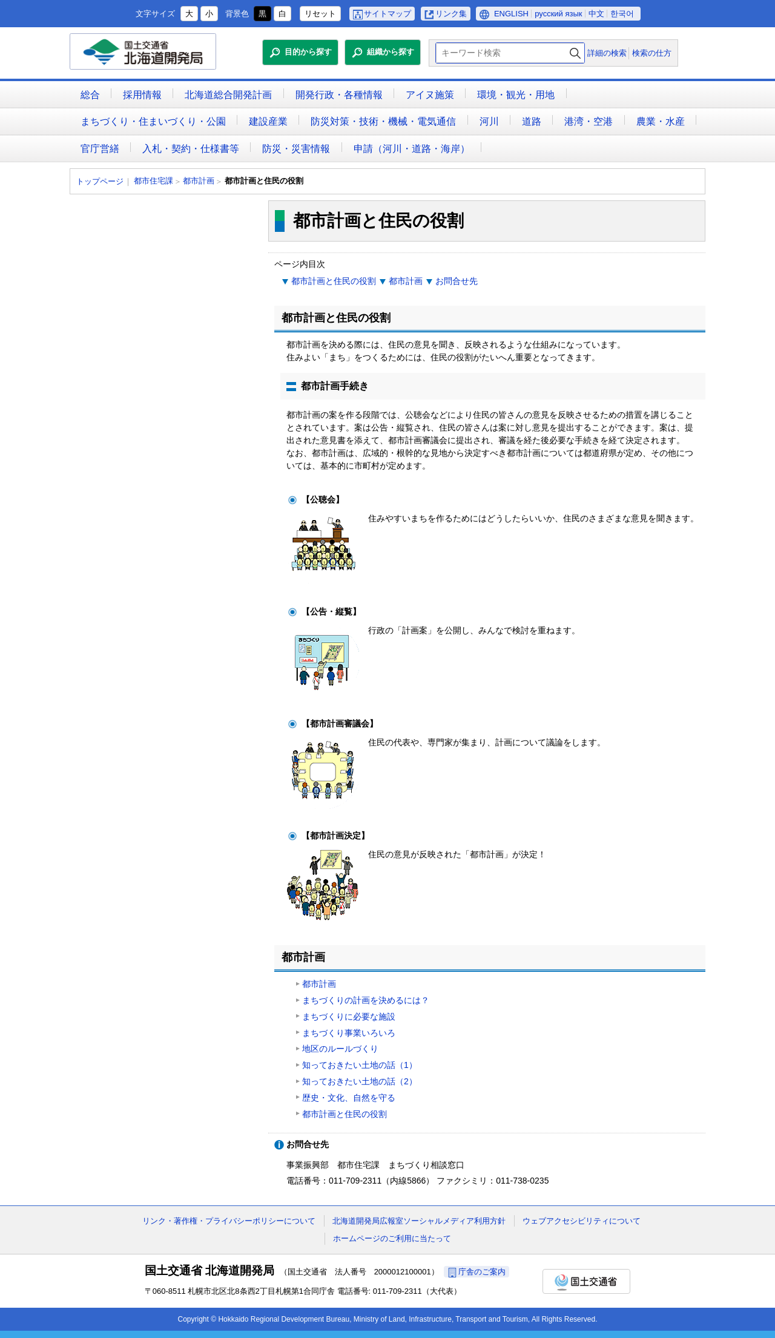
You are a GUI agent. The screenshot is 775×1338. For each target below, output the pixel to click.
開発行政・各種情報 (339, 95)
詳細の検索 (607, 53)
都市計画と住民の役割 (333, 281)
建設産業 (268, 121)
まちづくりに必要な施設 (348, 1016)
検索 (575, 53)
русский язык (558, 13)
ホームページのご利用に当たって (392, 1238)
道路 (531, 121)
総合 (90, 95)
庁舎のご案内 (482, 1271)
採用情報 (142, 95)
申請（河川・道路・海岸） (412, 148)
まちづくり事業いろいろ (348, 1033)
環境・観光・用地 (516, 95)
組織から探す (390, 51)
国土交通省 (586, 1281)
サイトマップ (387, 13)
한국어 (622, 13)
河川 (489, 121)
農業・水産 (660, 121)
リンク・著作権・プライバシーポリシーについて (228, 1220)
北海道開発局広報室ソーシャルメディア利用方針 (419, 1220)
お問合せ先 (456, 281)
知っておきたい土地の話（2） (359, 1081)
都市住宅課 (153, 180)
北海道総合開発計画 (228, 95)
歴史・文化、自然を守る (348, 1097)
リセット (320, 13)
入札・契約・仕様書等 (190, 148)
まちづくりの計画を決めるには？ (365, 1000)
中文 (596, 13)
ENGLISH (511, 13)
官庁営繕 (100, 148)
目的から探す (308, 51)
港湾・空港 (588, 121)
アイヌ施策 (430, 95)
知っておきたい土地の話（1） (359, 1065)
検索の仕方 (651, 53)
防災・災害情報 (296, 148)
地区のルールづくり (340, 1048)
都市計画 (198, 180)
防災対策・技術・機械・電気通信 (383, 121)
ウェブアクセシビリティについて (582, 1220)
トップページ (100, 181)
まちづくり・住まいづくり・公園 (153, 121)
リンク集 (451, 13)
